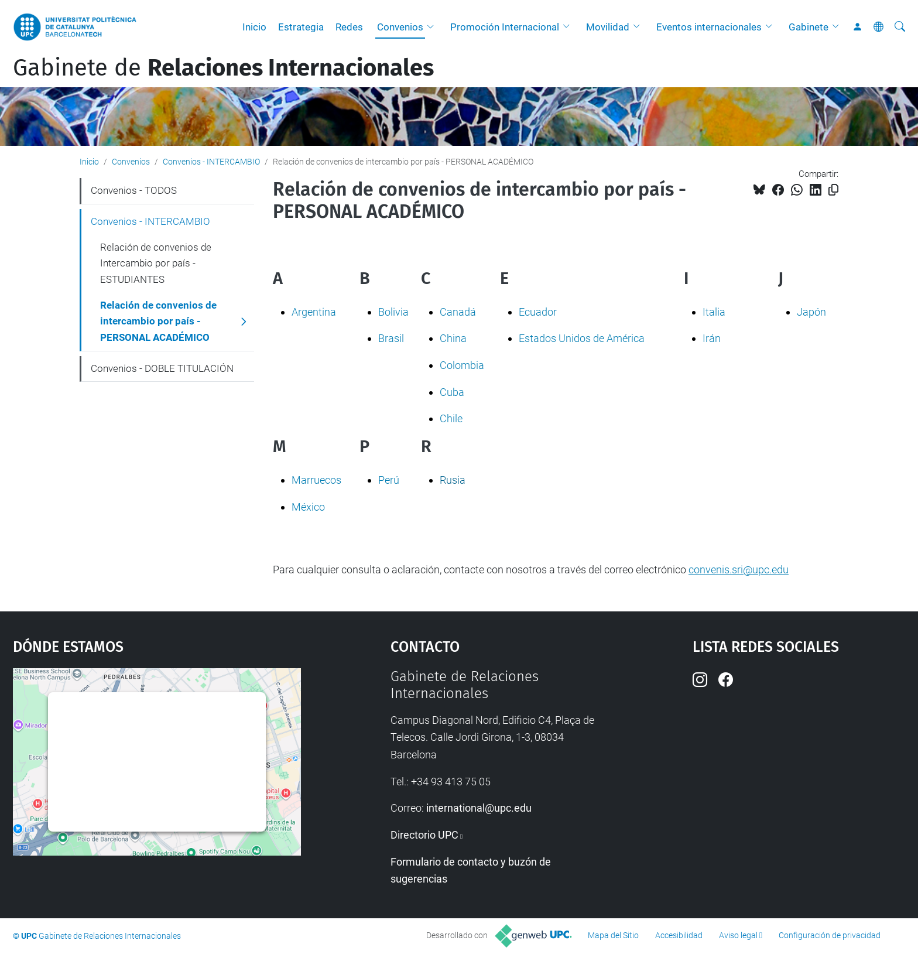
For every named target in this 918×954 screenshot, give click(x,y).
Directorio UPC (424, 835)
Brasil (391, 338)
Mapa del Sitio (613, 935)
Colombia (462, 365)
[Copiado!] (833, 190)
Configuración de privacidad (830, 935)
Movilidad (607, 27)
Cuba (452, 392)
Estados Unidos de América (582, 338)
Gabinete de (223, 68)
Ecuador (538, 312)
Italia (714, 312)
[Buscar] (900, 27)
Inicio (254, 27)
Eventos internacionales (709, 27)
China (453, 338)
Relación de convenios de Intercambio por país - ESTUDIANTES (155, 263)
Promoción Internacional (504, 27)
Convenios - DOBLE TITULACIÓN (162, 368)
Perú (388, 480)
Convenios (400, 27)
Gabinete (808, 27)
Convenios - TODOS (134, 190)
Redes (349, 27)
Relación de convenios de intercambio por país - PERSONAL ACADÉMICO (158, 321)
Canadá (458, 312)
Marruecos (316, 480)
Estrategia (301, 27)
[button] (433, 26)
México (308, 507)
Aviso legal (738, 935)
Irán (712, 338)
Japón (811, 312)
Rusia (452, 480)
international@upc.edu (479, 808)
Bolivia (393, 312)
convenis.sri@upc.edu (738, 569)
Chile (451, 418)
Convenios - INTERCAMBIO (211, 161)
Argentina (314, 312)
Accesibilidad (679, 935)
